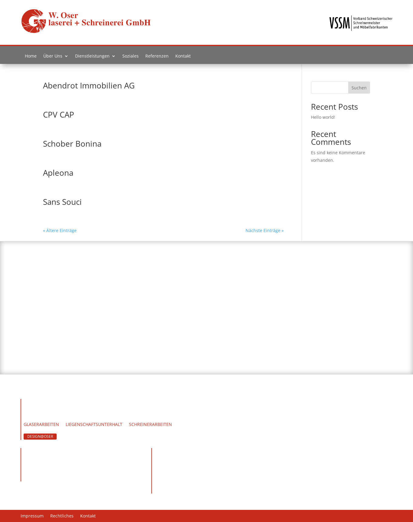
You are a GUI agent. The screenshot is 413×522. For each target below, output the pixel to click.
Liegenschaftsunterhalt (94, 424)
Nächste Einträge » (265, 230)
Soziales (130, 57)
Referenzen (157, 57)
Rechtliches (62, 516)
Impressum (32, 516)
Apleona (58, 172)
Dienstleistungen (92, 57)
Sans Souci (62, 201)
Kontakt (183, 57)
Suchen (359, 88)
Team (49, 416)
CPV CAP (58, 114)
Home (31, 57)
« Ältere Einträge (60, 230)
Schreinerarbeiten (150, 424)
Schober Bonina (72, 143)
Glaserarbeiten (41, 424)
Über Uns (52, 57)
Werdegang (74, 416)
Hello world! (323, 117)
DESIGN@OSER (40, 436)
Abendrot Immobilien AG (89, 85)
